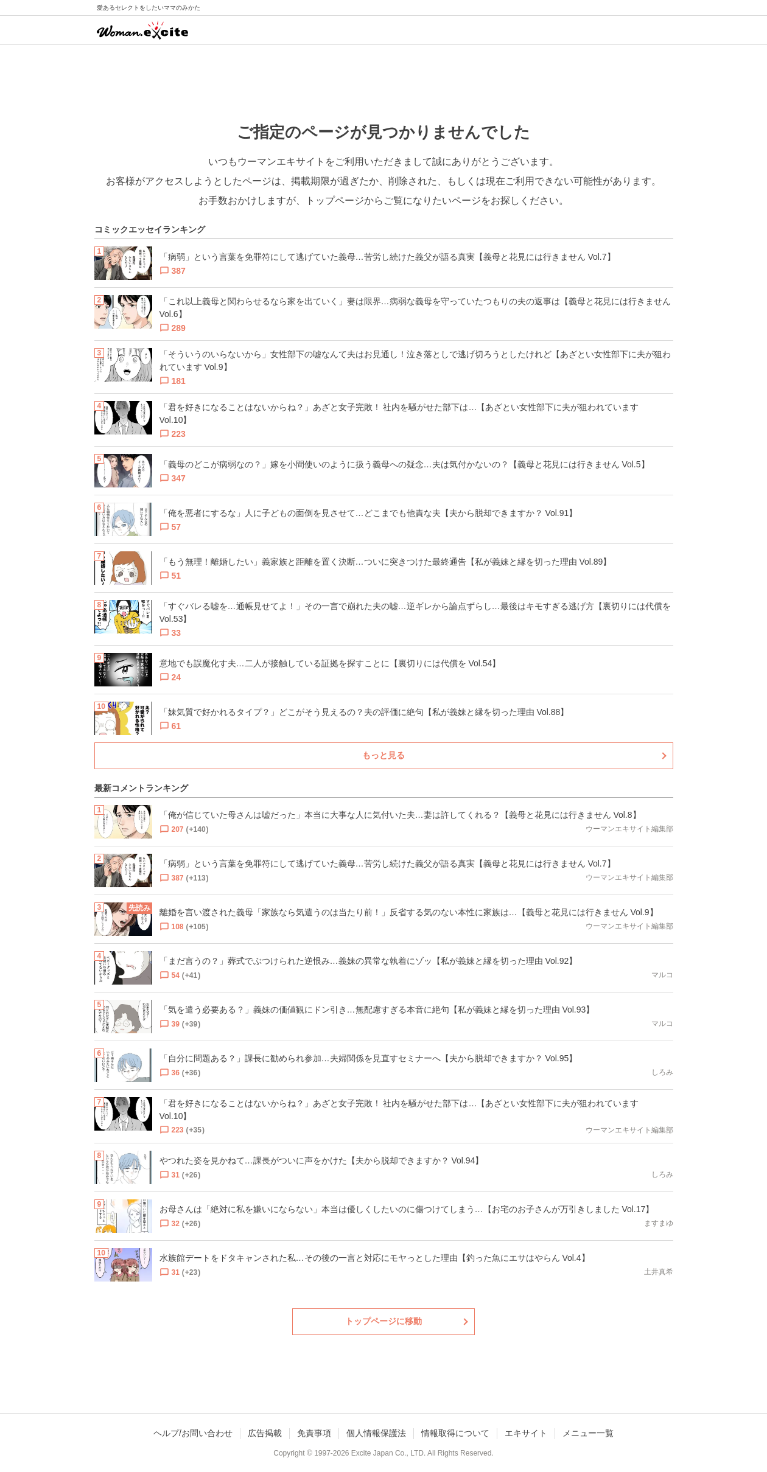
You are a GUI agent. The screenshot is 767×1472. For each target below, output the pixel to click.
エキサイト (526, 1433)
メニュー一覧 (588, 1433)
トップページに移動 (383, 1321)
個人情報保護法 (376, 1433)
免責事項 (314, 1433)
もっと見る (383, 755)
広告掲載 (265, 1433)
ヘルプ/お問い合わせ (193, 1433)
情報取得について (455, 1433)
